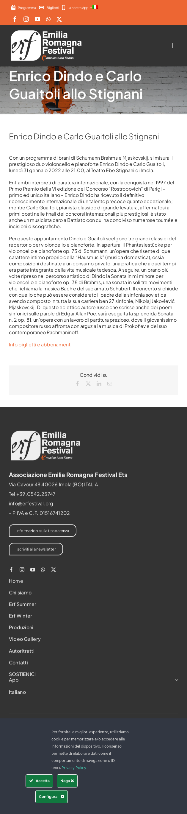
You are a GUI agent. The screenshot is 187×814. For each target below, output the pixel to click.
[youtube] (37, 19)
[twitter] (59, 19)
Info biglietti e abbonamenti (40, 344)
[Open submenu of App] (175, 681)
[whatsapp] (48, 19)
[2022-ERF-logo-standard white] (47, 30)
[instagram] (26, 19)
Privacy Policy (74, 768)
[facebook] (15, 19)
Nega (67, 781)
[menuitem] (95, 7)
